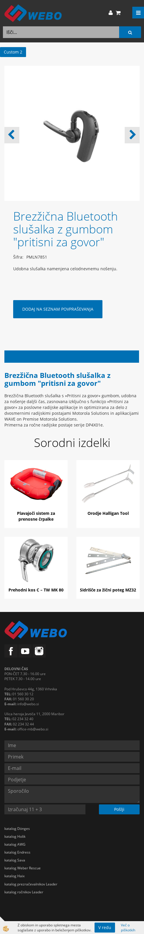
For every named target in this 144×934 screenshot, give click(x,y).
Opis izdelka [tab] (72, 356)
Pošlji (119, 809)
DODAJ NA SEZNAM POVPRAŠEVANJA (57, 309)
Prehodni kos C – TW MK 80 (36, 590)
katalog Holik (14, 836)
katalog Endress (17, 852)
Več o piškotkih (128, 928)
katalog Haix (14, 875)
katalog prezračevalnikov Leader (30, 884)
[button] (132, 135)
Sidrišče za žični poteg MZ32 (108, 590)
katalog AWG (14, 844)
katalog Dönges (17, 828)
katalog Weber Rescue (22, 868)
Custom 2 (13, 52)
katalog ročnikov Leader (23, 892)
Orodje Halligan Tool (108, 513)
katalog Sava (14, 860)
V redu (104, 927)
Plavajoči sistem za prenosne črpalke (36, 516)
